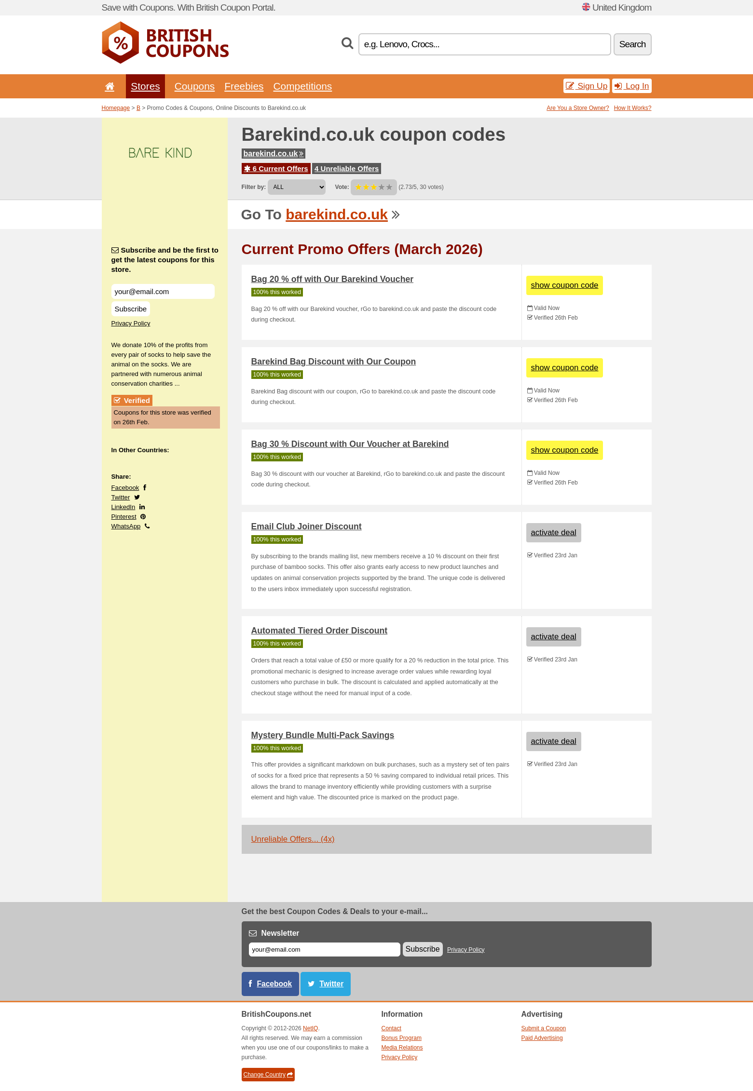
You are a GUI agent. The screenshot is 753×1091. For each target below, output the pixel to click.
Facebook (125, 487)
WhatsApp (126, 526)
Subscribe (131, 309)
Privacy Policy (131, 323)
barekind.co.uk (274, 153)
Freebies (243, 86)
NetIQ (310, 1028)
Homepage (116, 108)
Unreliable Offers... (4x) (293, 839)
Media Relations (402, 1047)
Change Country (268, 1074)
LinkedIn (123, 507)
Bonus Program (402, 1038)
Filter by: (254, 187)
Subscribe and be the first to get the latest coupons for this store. (165, 259)
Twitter (120, 497)
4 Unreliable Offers (347, 168)
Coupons (195, 86)
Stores (145, 86)
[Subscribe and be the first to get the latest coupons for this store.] (163, 291)
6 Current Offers (276, 168)
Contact (391, 1028)
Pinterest (124, 516)
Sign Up (587, 86)
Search (632, 44)
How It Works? (633, 108)
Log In (632, 86)
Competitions (302, 86)
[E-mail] (324, 949)
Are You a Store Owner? (578, 108)
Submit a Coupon (543, 1028)
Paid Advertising (542, 1038)
